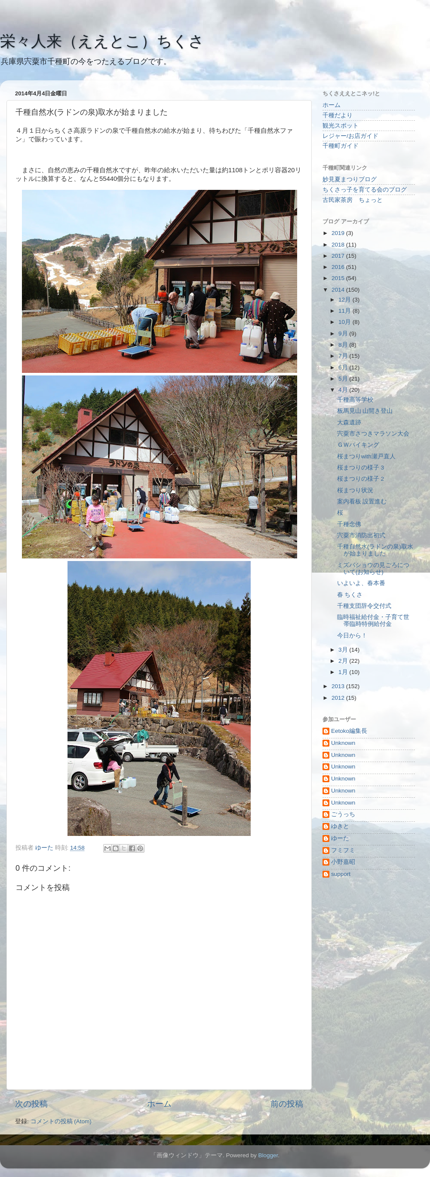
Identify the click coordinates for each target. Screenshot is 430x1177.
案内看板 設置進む (362, 501)
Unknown (343, 743)
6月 (343, 367)
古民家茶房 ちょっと (352, 200)
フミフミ (343, 850)
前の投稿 (286, 1103)
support (340, 874)
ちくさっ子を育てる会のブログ (364, 189)
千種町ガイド (340, 146)
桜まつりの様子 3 (360, 467)
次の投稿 (31, 1103)
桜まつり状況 (355, 490)
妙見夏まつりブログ (349, 179)
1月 (343, 672)
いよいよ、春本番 (361, 583)
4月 (343, 390)
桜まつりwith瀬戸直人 (366, 456)
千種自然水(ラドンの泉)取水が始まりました (375, 550)
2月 (343, 661)
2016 (339, 267)
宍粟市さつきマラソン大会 (373, 433)
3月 (343, 649)
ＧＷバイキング (358, 445)
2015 (339, 278)
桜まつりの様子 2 (360, 479)
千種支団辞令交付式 (364, 606)
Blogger (268, 1155)
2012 (339, 698)
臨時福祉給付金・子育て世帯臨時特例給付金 (373, 620)
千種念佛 (349, 524)
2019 (339, 233)
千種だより (337, 115)
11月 (345, 311)
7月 (343, 356)
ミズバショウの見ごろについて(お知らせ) (373, 568)
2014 (339, 290)
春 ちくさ (350, 595)
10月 (345, 322)
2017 (339, 256)
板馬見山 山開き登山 (365, 411)
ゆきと (340, 826)
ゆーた (340, 838)
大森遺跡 (349, 422)
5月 (343, 378)
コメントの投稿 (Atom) (61, 1121)
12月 (345, 299)
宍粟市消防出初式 (361, 535)
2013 (339, 686)
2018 (339, 244)
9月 (343, 333)
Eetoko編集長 (349, 731)
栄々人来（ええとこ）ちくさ (102, 41)
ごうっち (343, 814)
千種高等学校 (355, 399)
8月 (343, 345)
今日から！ (352, 635)
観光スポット (340, 125)
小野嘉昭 (343, 862)
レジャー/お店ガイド (350, 136)
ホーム (159, 1103)
